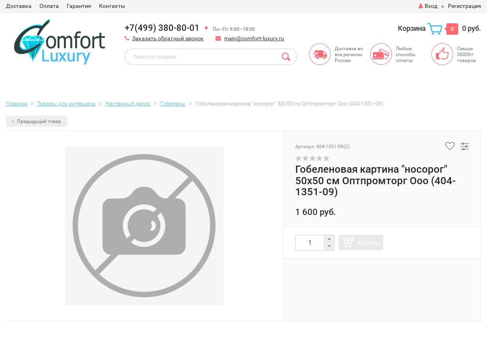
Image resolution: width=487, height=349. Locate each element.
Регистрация (464, 6)
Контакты (112, 6)
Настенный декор (127, 103)
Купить (368, 242)
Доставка (19, 6)
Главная (16, 103)
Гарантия (79, 6)
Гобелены (172, 103)
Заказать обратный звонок (168, 38)
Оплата (49, 6)
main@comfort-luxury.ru (254, 38)
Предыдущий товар (36, 121)
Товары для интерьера (66, 103)
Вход (428, 6)
